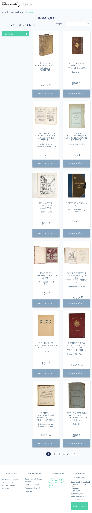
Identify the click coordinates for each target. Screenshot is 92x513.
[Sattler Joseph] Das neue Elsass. (46, 275)
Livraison (28, 491)
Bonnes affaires (8, 485)
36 (68, 454)
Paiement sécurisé (32, 488)
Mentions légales (32, 485)
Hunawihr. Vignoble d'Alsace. (46, 205)
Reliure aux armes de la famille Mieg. (77, 65)
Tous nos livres (8, 482)
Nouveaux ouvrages (10, 479)
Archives (5, 489)
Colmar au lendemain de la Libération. (46, 345)
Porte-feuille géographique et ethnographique (77, 277)
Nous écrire (79, 506)
